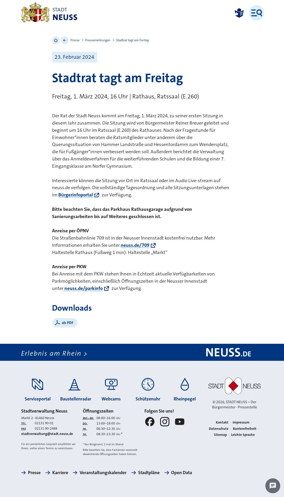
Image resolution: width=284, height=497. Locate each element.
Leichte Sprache (243, 434)
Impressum (241, 422)
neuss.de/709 (135, 245)
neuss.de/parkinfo (83, 288)
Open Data (181, 473)
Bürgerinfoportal (75, 195)
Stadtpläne (149, 473)
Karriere (60, 473)
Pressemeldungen (97, 40)
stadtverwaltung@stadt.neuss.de (47, 433)
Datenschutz (218, 428)
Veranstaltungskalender (103, 473)
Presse (75, 40)
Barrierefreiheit (244, 428)
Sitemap (220, 434)
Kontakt (222, 422)
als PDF (68, 322)
